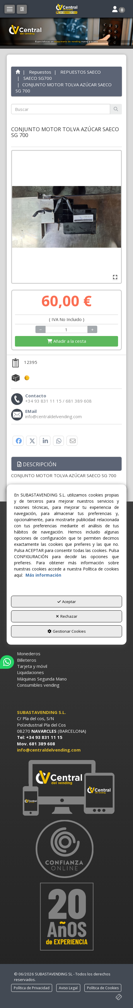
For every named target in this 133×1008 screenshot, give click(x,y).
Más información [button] (43, 575)
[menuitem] (66, 654)
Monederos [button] (28, 653)
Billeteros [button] (26, 660)
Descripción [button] (37, 464)
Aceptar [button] (66, 601)
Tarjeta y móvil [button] (32, 666)
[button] (66, 9)
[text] (60, 109)
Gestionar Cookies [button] (66, 631)
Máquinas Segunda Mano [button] (42, 679)
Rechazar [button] (66, 616)
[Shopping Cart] (66, 341)
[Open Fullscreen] (115, 277)
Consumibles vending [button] (38, 685)
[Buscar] (116, 109)
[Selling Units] (66, 329)
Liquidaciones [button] (30, 672)
